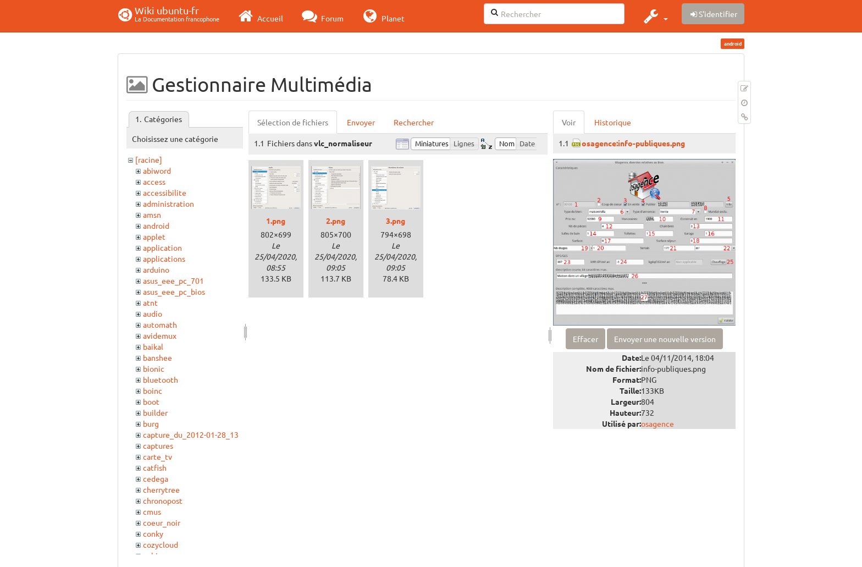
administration (168, 203)
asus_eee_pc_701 (173, 280)
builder (155, 412)
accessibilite (164, 192)
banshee (157, 357)
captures (158, 445)
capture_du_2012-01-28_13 (191, 434)
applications (164, 258)
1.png (275, 220)
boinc (152, 390)
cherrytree (161, 489)
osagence (657, 423)
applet (154, 236)
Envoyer (361, 122)
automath (160, 324)
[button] (654, 16)
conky (153, 533)
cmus (152, 511)
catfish (155, 467)
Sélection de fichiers (292, 122)
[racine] (148, 159)
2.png (335, 220)
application (162, 247)
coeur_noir (161, 522)
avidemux (159, 335)
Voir (569, 122)
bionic (153, 368)
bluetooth (160, 379)
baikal (153, 346)
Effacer (585, 339)
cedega (155, 478)
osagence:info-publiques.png (633, 143)
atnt (150, 302)
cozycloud (160, 544)
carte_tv (157, 456)
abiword (157, 170)
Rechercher (414, 122)
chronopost (163, 500)
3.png (395, 220)
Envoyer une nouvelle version (665, 339)
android (156, 225)
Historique (612, 122)
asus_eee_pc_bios (174, 291)
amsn (152, 214)
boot (151, 401)
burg (151, 423)
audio (152, 313)
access (154, 181)
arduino (156, 269)
